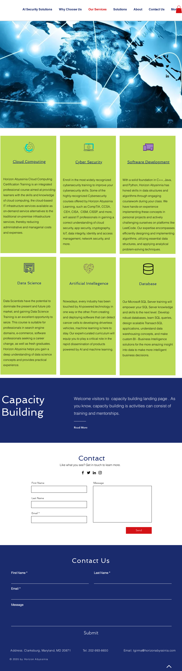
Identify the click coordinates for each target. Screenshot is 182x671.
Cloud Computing (29, 161)
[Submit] (91, 633)
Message (98, 483)
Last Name (38, 498)
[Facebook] (167, 56)
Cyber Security (88, 162)
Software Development (148, 162)
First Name (38, 483)
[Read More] (89, 427)
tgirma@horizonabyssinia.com (154, 650)
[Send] (139, 530)
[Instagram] (100, 472)
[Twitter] (167, 66)
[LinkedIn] (94, 472)
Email (35, 513)
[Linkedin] (167, 76)
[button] (179, 9)
